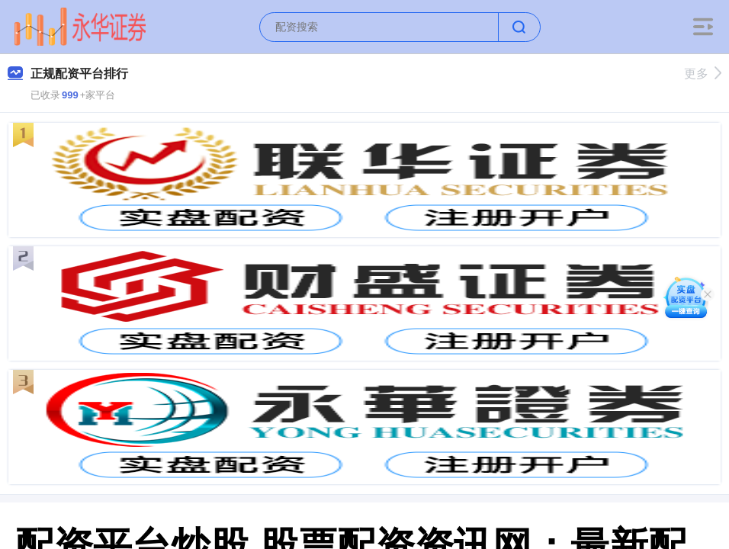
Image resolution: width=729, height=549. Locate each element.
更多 (702, 73)
